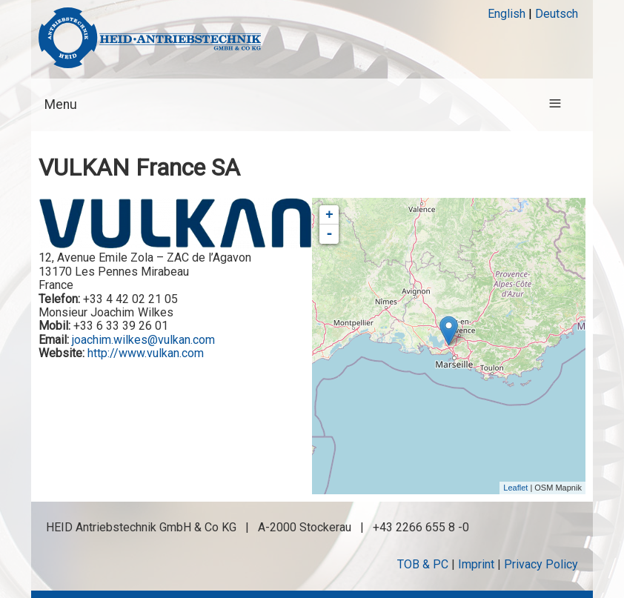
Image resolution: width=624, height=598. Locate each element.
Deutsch (556, 14)
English (506, 14)
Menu (60, 104)
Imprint (476, 564)
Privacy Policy (541, 564)
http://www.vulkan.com (145, 353)
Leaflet (515, 487)
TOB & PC (422, 564)
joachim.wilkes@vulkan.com (143, 340)
